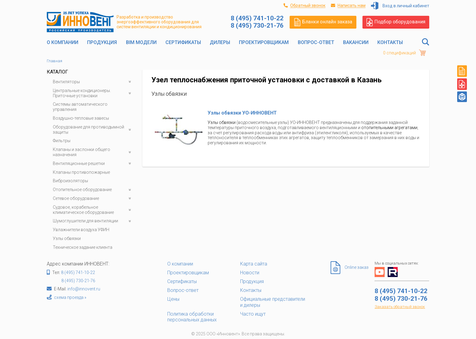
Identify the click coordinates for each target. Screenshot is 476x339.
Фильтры (61, 140)
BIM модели (141, 42)
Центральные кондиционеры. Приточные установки (93, 93)
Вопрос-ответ (316, 42)
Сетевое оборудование (93, 198)
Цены (173, 299)
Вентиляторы (93, 81)
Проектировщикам (264, 42)
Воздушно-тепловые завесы (81, 118)
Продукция (102, 42)
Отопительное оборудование (93, 189)
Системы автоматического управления (80, 107)
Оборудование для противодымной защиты (93, 130)
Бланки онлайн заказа (323, 21)
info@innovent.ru (83, 288)
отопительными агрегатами (389, 127)
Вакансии (356, 42)
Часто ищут (253, 314)
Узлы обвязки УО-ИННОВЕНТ (242, 113)
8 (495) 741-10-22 (78, 272)
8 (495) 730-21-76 (78, 280)
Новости (249, 273)
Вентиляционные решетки (93, 163)
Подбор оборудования (395, 21)
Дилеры (220, 42)
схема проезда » (70, 297)
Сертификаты (183, 42)
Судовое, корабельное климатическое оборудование (93, 210)
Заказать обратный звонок (400, 306)
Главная (54, 61)
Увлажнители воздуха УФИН (81, 229)
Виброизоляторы (70, 180)
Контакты (390, 42)
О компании (62, 42)
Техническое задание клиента (82, 247)
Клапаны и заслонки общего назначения (93, 152)
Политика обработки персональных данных (192, 317)
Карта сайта (253, 264)
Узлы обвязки (67, 238)
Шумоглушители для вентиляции (93, 221)
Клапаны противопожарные (81, 172)
